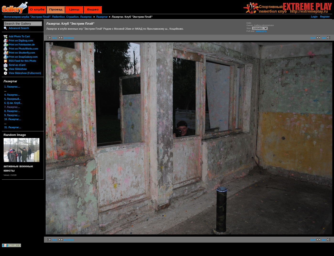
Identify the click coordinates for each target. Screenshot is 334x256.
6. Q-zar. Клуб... (13, 103)
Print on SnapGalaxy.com (23, 57)
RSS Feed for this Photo (22, 61)
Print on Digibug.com (21, 40)
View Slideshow (18, 69)
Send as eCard (17, 65)
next (312, 37)
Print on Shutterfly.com (22, 52)
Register (325, 16)
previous (69, 37)
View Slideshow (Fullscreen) (25, 73)
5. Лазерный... (12, 99)
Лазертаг (102, 16)
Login (314, 16)
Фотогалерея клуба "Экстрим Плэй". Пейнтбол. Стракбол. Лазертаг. (48, 16)
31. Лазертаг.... (12, 127)
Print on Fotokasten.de (22, 44)
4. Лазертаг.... (12, 95)
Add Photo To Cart (19, 36)
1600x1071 (261, 31)
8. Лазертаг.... (12, 111)
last (324, 37)
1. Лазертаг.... (12, 86)
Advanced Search (19, 28)
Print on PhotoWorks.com (23, 48)
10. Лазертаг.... (12, 119)
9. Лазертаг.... (12, 115)
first (54, 37)
